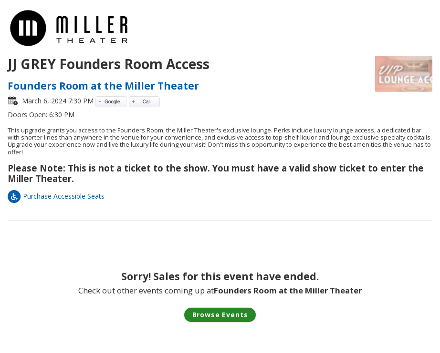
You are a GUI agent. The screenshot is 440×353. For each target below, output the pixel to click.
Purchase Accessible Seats (56, 196)
